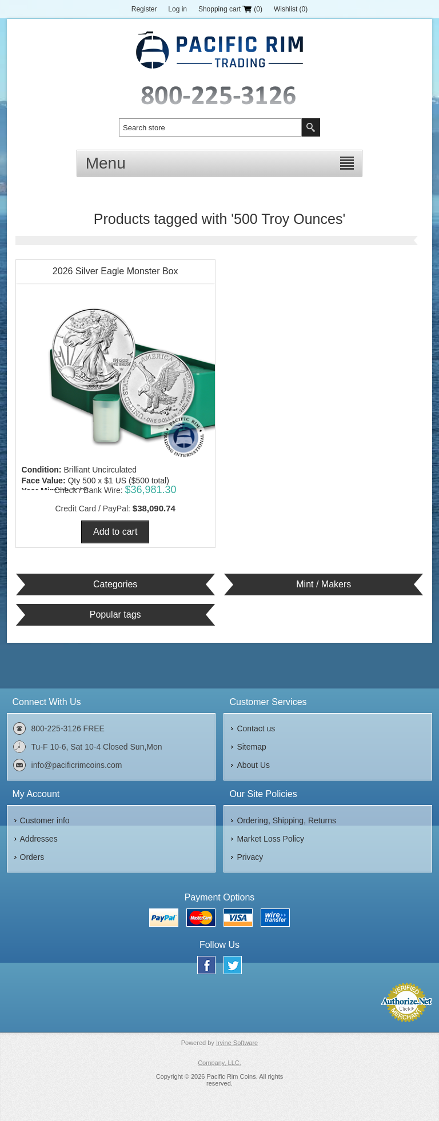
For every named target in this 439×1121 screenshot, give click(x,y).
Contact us (256, 728)
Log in (177, 9)
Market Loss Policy (270, 838)
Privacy (250, 857)
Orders (32, 857)
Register (144, 9)
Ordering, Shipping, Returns (286, 820)
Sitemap (251, 746)
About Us (253, 765)
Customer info (45, 820)
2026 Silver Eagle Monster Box (115, 271)
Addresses (39, 838)
